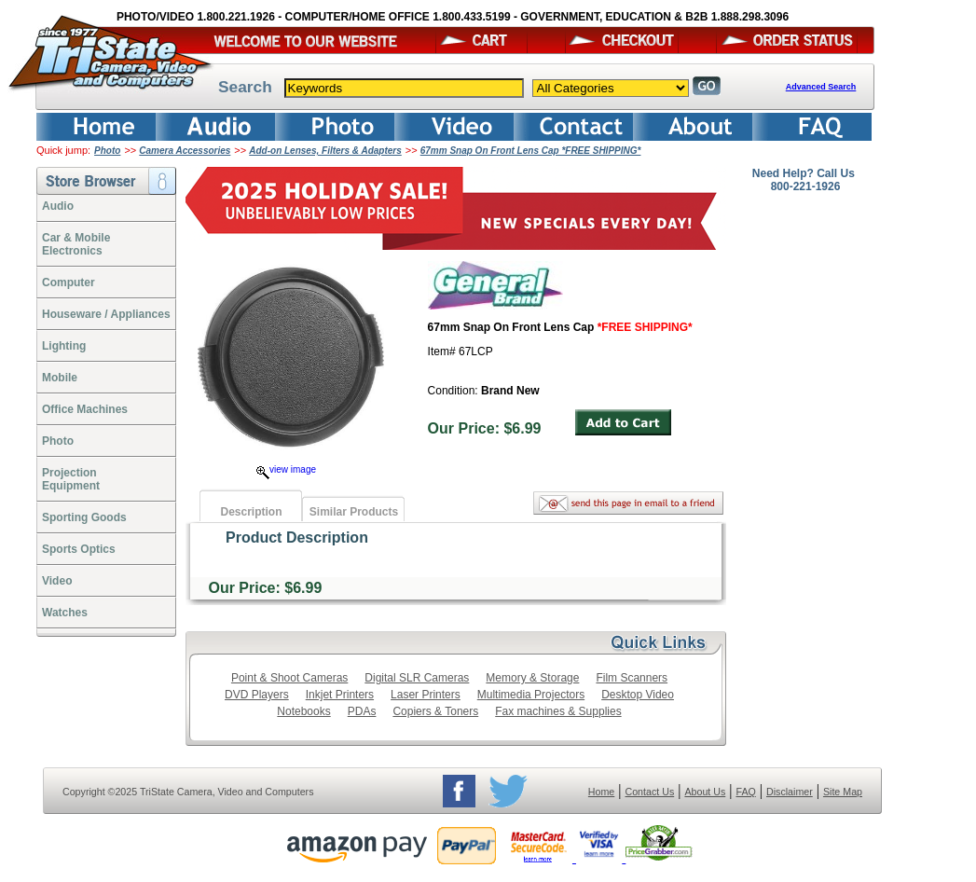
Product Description (297, 537)
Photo (107, 150)
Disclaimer (789, 791)
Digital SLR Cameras (416, 677)
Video (57, 580)
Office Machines (85, 409)
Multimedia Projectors (530, 694)
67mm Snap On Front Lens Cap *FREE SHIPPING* (530, 150)
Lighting (64, 345)
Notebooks (303, 711)
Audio (58, 206)
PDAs (362, 711)
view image (286, 469)
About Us (704, 791)
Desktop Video (637, 694)
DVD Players (257, 694)
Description (251, 511)
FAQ (745, 791)
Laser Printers (426, 694)
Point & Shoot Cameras (289, 677)
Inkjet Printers (340, 694)
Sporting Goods (84, 517)
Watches (65, 612)
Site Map (842, 791)
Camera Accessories (184, 150)
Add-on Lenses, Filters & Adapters (325, 150)
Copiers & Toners (435, 711)
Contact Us (650, 791)
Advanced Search (821, 86)
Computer (68, 282)
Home (601, 791)
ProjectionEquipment (71, 479)
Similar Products (353, 511)
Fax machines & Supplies (558, 711)
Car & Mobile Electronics (76, 244)
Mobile (59, 377)
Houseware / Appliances (106, 314)
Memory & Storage (532, 677)
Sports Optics (79, 549)
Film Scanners (631, 677)
